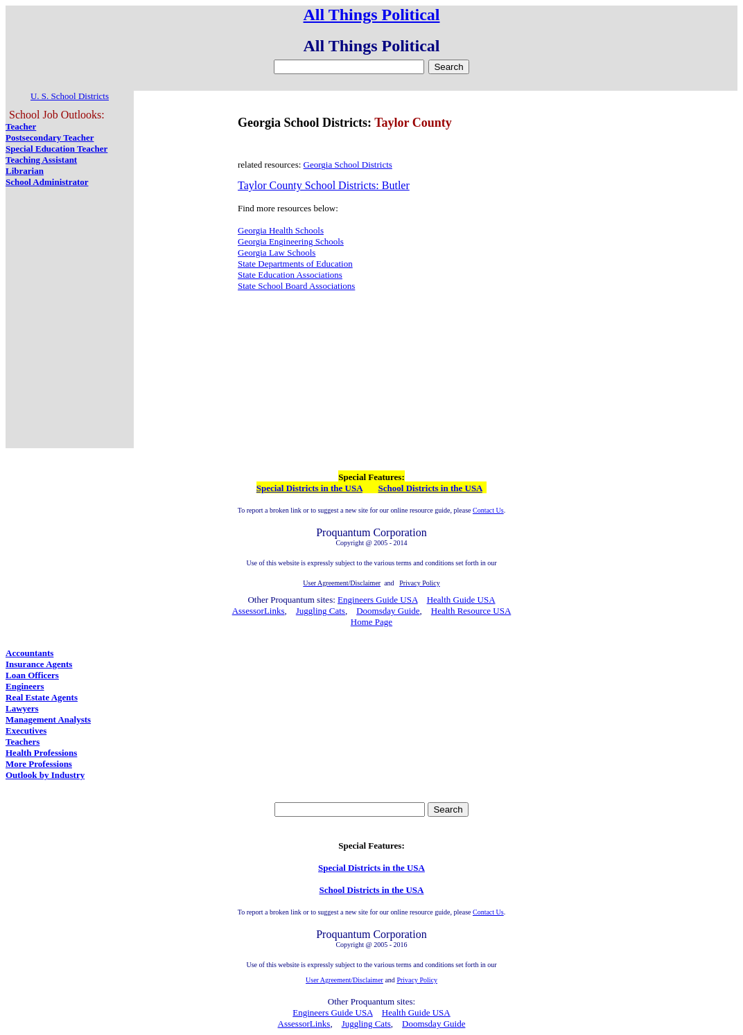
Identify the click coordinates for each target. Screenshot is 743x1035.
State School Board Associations (296, 286)
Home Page (371, 622)
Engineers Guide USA (378, 599)
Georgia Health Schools (281, 230)
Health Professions (41, 753)
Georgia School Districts (348, 164)
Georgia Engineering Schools (291, 241)
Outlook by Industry (45, 775)
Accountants (29, 653)
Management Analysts (48, 719)
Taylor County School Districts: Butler (324, 185)
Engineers (25, 686)
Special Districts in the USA (309, 488)
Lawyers (22, 708)
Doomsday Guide (387, 610)
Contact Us (488, 510)
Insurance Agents (39, 664)
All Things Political (372, 15)
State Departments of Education (295, 263)
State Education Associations (290, 274)
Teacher (21, 126)
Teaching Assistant (41, 159)
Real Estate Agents (42, 697)
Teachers (23, 741)
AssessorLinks (258, 610)
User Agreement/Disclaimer (344, 980)
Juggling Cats (320, 610)
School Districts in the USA (430, 488)
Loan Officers (32, 675)
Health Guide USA (461, 599)
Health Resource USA (471, 610)
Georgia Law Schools (276, 252)
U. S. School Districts (69, 96)
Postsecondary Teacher (50, 137)
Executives (26, 730)
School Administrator (47, 182)
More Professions (39, 764)
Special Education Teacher (56, 148)
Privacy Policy (416, 980)
